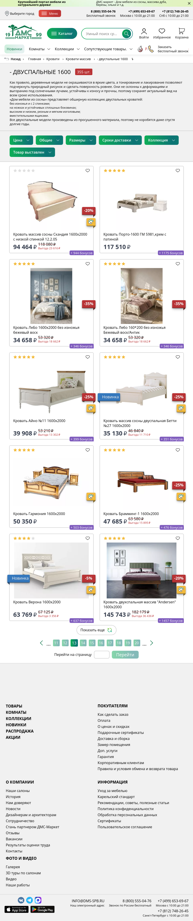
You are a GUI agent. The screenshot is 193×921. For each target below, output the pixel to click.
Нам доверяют (18, 802)
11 (56, 642)
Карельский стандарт (116, 796)
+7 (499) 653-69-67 (141, 11)
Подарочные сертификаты (121, 732)
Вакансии (14, 839)
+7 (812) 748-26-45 (175, 11)
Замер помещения (114, 744)
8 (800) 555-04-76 (103, 11)
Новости (13, 808)
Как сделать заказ (113, 714)
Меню (50, 13)
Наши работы (18, 885)
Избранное (162, 33)
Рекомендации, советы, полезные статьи (133, 802)
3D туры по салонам (23, 872)
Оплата (104, 720)
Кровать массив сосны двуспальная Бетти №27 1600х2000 (140, 423)
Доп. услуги (108, 750)
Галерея (13, 866)
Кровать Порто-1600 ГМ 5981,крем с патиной (135, 237)
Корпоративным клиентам (121, 762)
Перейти (125, 655)
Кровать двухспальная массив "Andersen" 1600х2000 (140, 604)
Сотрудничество (20, 820)
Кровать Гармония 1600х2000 (39, 513)
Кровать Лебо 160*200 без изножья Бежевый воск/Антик (135, 330)
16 (101, 642)
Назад (16, 59)
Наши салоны (18, 790)
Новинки (14, 48)
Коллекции (64, 48)
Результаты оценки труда (28, 845)
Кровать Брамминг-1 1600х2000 (131, 513)
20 (137, 642)
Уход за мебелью (112, 790)
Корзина (182, 33)
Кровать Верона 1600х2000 (37, 602)
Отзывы (12, 832)
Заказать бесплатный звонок (168, 48)
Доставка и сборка (79, 13)
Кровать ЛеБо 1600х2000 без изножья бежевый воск (46, 330)
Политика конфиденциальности (126, 808)
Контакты (14, 851)
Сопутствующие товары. (105, 48)
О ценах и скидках (113, 726)
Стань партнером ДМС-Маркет (32, 826)
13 (74, 643)
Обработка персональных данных (127, 814)
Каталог (62, 33)
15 (92, 642)
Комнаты (37, 48)
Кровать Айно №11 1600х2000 (39, 420)
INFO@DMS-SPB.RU (88, 900)
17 (110, 642)
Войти (144, 33)
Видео (11, 879)
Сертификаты (109, 820)
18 (119, 642)
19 (128, 642)
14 (83, 642)
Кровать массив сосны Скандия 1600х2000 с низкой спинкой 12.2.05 (50, 237)
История (13, 796)
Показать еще (97, 630)
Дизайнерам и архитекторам (31, 814)
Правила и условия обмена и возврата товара (138, 768)
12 (65, 642)
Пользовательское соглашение (125, 826)
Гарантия (106, 756)
